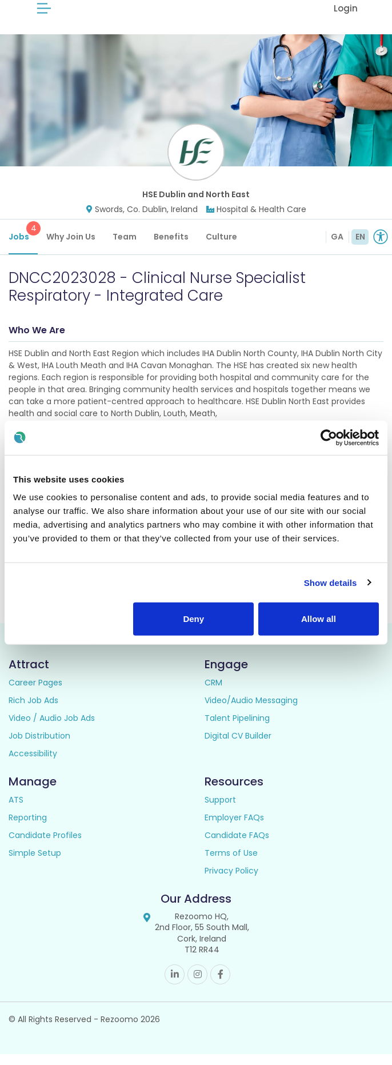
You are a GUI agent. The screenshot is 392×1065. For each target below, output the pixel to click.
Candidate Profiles (45, 846)
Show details (330, 582)
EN (360, 247)
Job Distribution (39, 746)
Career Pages (35, 693)
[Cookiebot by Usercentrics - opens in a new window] (329, 437)
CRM (213, 693)
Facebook (220, 985)
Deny (193, 619)
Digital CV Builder (238, 746)
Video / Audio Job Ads (52, 729)
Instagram (197, 985)
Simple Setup (35, 863)
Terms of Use (231, 863)
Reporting (28, 828)
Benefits (171, 247)
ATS (16, 810)
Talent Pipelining (237, 729)
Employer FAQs (234, 828)
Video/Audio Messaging (251, 711)
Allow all (318, 619)
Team (125, 247)
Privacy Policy (231, 881)
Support (220, 810)
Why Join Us (70, 247)
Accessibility (33, 764)
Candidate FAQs (237, 846)
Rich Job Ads (33, 711)
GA (337, 247)
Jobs (23, 242)
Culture (221, 247)
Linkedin (175, 985)
